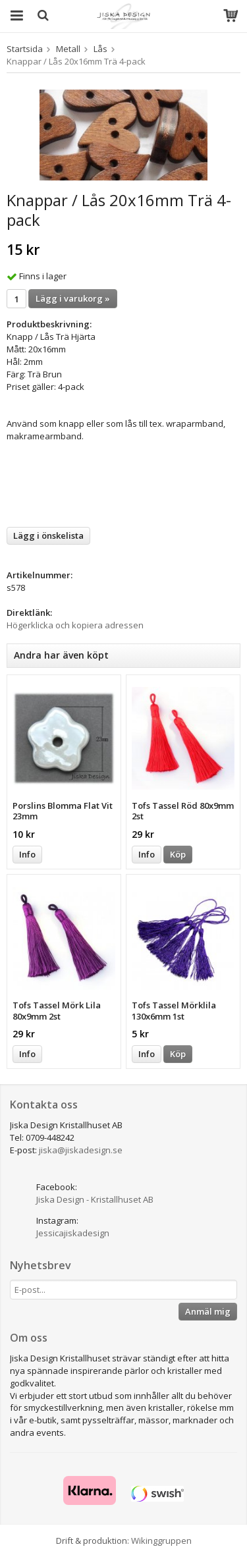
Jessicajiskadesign (72, 1233)
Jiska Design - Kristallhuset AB (94, 1199)
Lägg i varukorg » (73, 298)
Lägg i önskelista (48, 535)
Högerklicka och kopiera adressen (75, 625)
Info (27, 854)
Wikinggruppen (161, 1540)
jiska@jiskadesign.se (81, 1150)
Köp (178, 854)
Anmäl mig (208, 1311)
